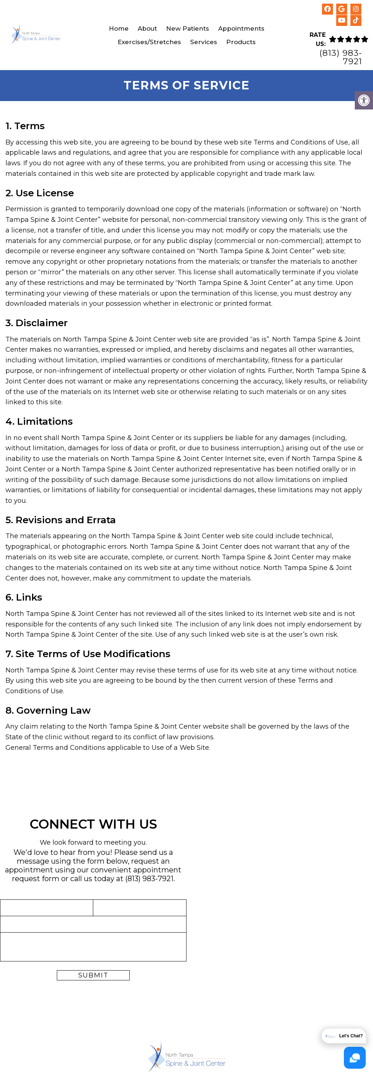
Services (203, 42)
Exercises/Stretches (149, 42)
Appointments (241, 28)
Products (241, 42)
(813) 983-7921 (340, 57)
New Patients (187, 28)
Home (119, 28)
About (147, 28)
